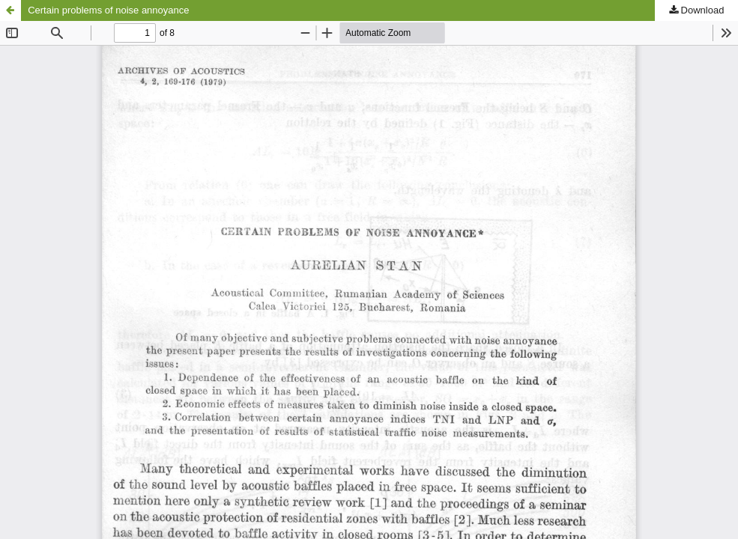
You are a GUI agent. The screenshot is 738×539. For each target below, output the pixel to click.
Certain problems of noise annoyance (108, 10)
